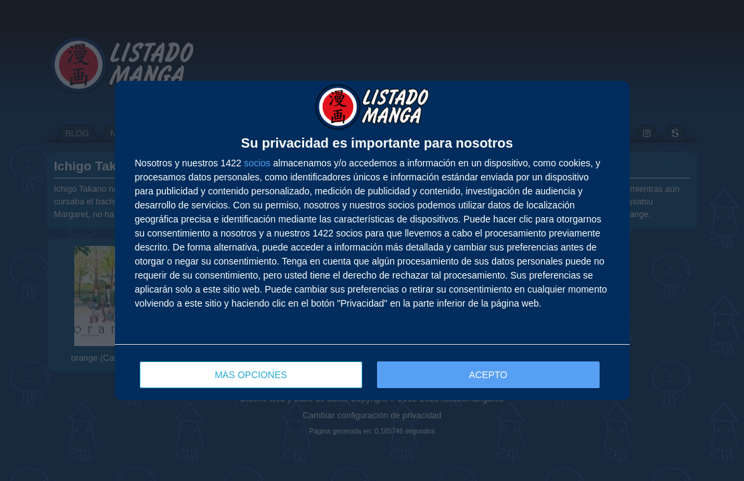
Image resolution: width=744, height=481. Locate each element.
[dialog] (372, 240)
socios (257, 163)
